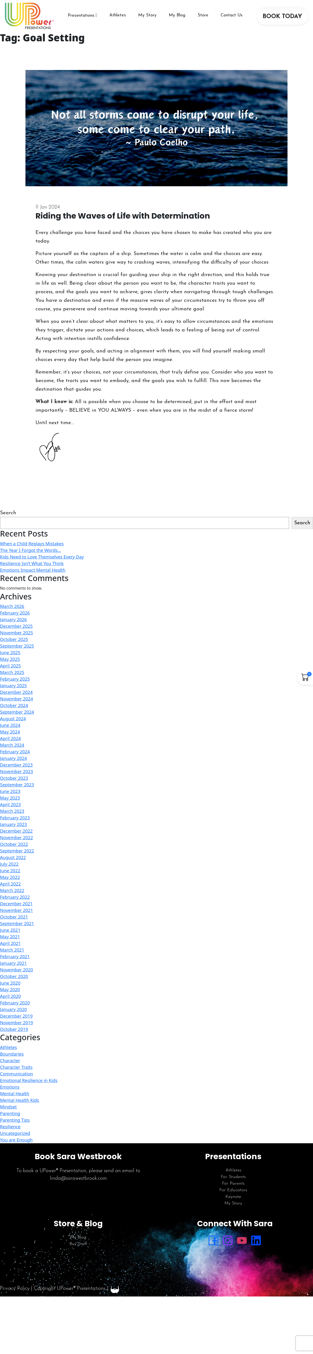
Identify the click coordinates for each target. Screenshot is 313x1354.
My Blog (177, 15)
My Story (147, 15)
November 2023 (16, 771)
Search (8, 512)
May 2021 (10, 937)
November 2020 (16, 970)
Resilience (10, 1127)
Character (10, 1060)
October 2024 (14, 705)
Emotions (10, 1087)
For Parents (233, 1183)
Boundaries (12, 1054)
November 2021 (16, 910)
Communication (16, 1074)
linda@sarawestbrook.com (78, 1178)
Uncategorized (15, 1133)
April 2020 (10, 996)
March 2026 (12, 606)
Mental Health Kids (19, 1100)
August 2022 (13, 857)
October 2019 (14, 1029)
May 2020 (10, 989)
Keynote (233, 1196)
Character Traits (16, 1067)
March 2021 (12, 950)
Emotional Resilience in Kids (28, 1080)
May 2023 (10, 798)
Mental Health (14, 1094)
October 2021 (14, 917)
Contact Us (232, 15)
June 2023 (10, 791)
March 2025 (12, 672)
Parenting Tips (15, 1120)
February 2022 (15, 897)
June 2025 (10, 652)
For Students (233, 1177)
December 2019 (16, 1016)
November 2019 (16, 1023)
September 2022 (17, 851)
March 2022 (12, 890)
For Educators (233, 1190)
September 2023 (17, 785)
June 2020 (10, 983)
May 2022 (10, 877)
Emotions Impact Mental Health (32, 570)
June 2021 (10, 930)
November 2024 (16, 699)
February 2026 (15, 613)
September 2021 (17, 923)
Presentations (81, 15)
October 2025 (14, 639)
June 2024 (10, 725)
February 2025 (15, 679)
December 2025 (16, 626)
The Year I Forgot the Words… (30, 550)
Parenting (10, 1113)
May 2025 (10, 659)
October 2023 (14, 778)
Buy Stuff (78, 1244)
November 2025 (16, 633)
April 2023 (10, 804)
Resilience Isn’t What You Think (32, 563)
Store (203, 15)
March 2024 (12, 745)
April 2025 (10, 666)
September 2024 (17, 712)
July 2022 (9, 864)
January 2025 (13, 686)
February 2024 (15, 752)
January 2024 (13, 758)
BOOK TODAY (282, 17)
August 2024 (13, 719)
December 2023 (16, 765)
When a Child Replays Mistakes (32, 544)
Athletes (117, 15)
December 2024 (16, 692)
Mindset (8, 1107)
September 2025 (17, 646)
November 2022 (16, 837)
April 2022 (10, 884)
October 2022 (14, 844)
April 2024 (10, 738)
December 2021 (16, 904)
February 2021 (15, 956)
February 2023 (15, 818)
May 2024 (10, 732)
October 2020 (14, 976)
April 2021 (10, 943)
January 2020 (13, 1009)
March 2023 (12, 811)
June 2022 (10, 871)
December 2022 (16, 831)
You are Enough (16, 1140)
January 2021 (13, 963)
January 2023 (13, 824)
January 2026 (13, 619)
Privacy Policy (15, 1288)
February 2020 (15, 1003)
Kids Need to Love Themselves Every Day (42, 557)
